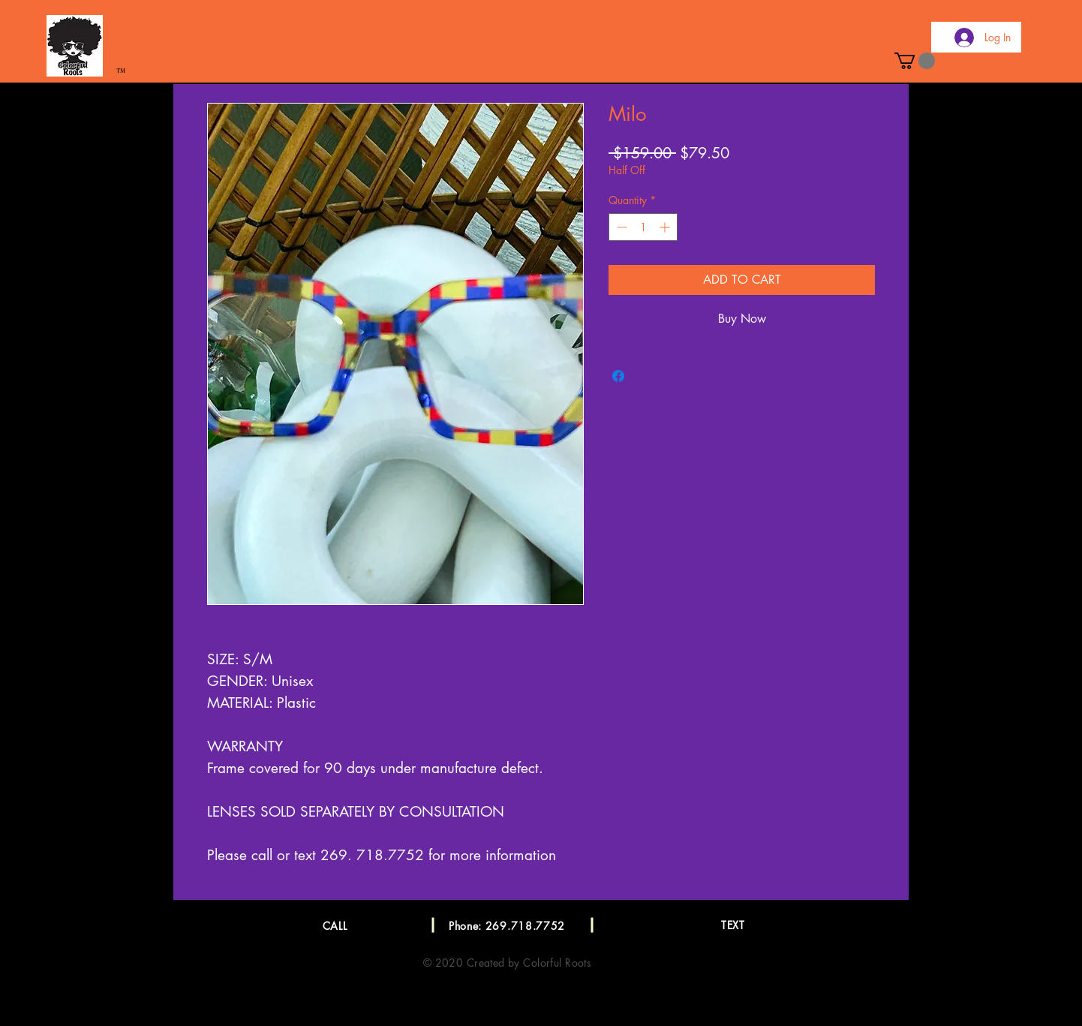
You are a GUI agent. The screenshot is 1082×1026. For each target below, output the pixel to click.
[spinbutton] (643, 227)
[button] (914, 61)
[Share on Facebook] (618, 376)
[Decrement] (620, 227)
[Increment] (666, 227)
